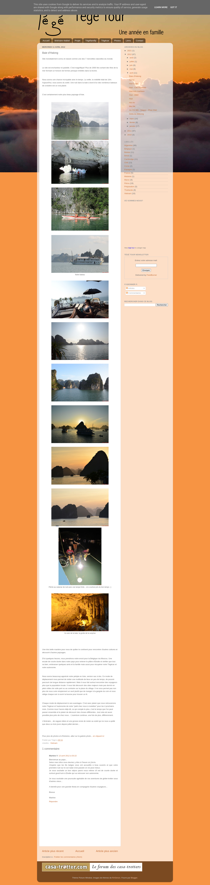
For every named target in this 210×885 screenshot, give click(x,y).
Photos (117, 40)
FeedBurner (152, 275)
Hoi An (132, 103)
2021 (129, 51)
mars (132, 119)
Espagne (128, 169)
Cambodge (129, 159)
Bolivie (127, 152)
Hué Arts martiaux (136, 91)
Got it (173, 7)
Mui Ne (132, 106)
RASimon (116, 878)
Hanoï (131, 80)
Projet (77, 40)
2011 (129, 131)
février (132, 122)
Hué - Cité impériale (137, 87)
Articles (130, 288)
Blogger (134, 878)
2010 (129, 135)
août (132, 58)
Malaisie (127, 176)
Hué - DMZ (134, 95)
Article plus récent (53, 851)
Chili (126, 163)
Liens (128, 40)
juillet (132, 61)
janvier (133, 126)
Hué (131, 99)
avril (132, 73)
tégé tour (131, 248)
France (127, 173)
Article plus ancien (107, 851)
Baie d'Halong (135, 76)
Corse (126, 166)
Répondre (53, 801)
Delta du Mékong (136, 114)
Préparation (129, 186)
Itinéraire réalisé (62, 40)
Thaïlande (128, 190)
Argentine (128, 145)
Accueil (46, 40)
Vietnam (53, 743)
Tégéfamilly (90, 40)
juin (131, 65)
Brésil (126, 156)
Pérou (126, 183)
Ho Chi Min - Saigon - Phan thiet (143, 110)
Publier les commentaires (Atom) (68, 857)
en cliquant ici (98, 736)
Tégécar (105, 40)
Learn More (161, 7)
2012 (129, 54)
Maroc (127, 180)
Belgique (128, 149)
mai (131, 69)
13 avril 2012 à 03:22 (68, 756)
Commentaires (133, 293)
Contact (139, 40)
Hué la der (133, 84)
